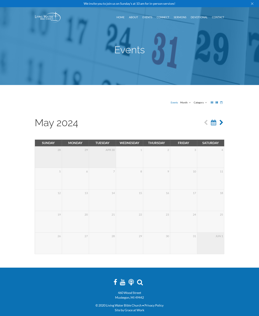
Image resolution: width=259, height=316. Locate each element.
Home (121, 17)
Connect (163, 17)
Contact (218, 17)
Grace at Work (134, 310)
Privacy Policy (154, 305)
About (133, 17)
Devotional (199, 17)
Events (147, 17)
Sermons (180, 17)
